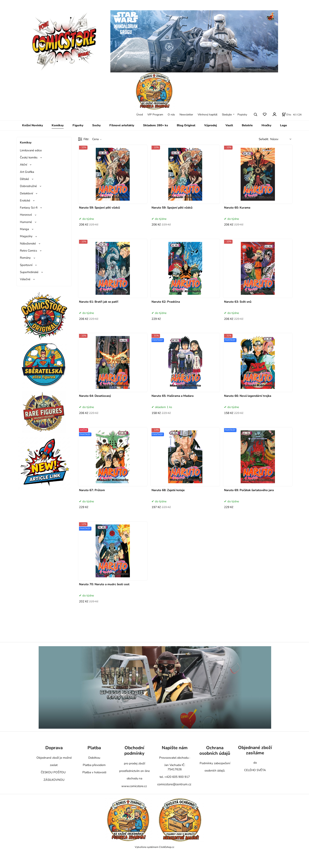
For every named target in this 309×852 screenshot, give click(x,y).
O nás (171, 114)
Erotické (25, 200)
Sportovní (26, 265)
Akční (23, 165)
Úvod (139, 114)
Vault (229, 125)
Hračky (266, 125)
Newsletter (186, 114)
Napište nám (175, 748)
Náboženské (28, 243)
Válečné (25, 279)
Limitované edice (31, 150)
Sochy (96, 125)
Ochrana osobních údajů (214, 750)
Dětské (24, 179)
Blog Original (186, 125)
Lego (283, 125)
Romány (25, 258)
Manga (24, 229)
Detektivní (26, 193)
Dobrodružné (28, 186)
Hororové (26, 215)
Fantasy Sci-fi (28, 208)
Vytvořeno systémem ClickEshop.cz (154, 847)
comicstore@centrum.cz (174, 784)
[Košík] (286, 114)
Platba (94, 748)
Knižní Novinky (32, 125)
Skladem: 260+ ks (155, 125)
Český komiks (28, 157)
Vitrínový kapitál (207, 114)
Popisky (242, 114)
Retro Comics (28, 251)
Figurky (78, 125)
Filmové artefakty (121, 125)
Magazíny (26, 236)
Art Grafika (27, 172)
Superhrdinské (29, 272)
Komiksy (58, 125)
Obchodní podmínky (134, 750)
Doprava (54, 748)
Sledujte (227, 114)
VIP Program (155, 114)
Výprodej (210, 125)
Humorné (26, 222)
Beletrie (247, 125)
